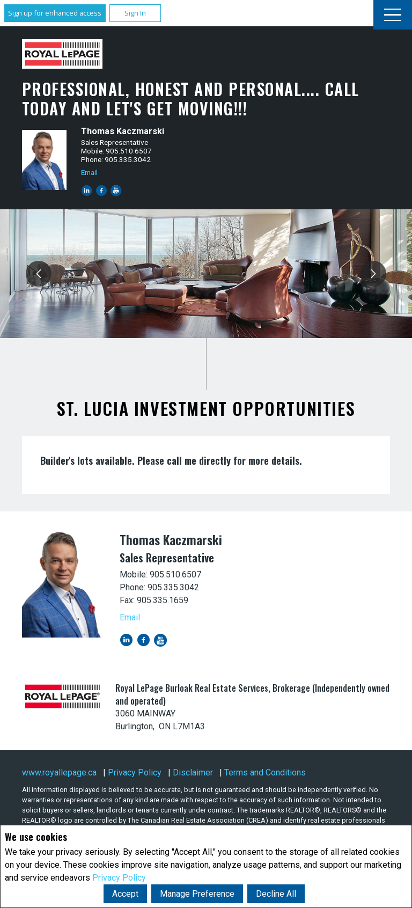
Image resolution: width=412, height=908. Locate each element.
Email (89, 172)
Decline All (276, 894)
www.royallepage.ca (59, 772)
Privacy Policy (119, 878)
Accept (125, 894)
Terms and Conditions (265, 772)
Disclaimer (193, 772)
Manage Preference (197, 894)
